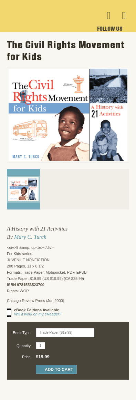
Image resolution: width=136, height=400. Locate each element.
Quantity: (24, 346)
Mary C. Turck (30, 237)
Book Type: (22, 333)
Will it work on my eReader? (37, 314)
